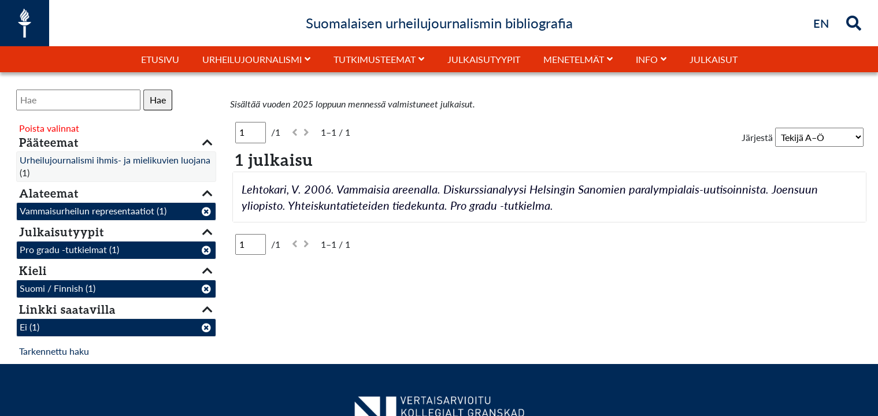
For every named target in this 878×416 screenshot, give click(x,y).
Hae (158, 99)
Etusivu (160, 59)
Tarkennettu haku (54, 351)
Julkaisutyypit (483, 59)
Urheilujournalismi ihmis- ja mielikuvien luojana (115, 159)
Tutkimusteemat (375, 59)
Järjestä (757, 137)
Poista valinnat (49, 127)
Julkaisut (714, 59)
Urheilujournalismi (252, 59)
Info (647, 59)
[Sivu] (250, 132)
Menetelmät (573, 59)
